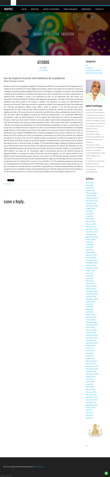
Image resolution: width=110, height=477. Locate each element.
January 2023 (91, 289)
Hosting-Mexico (39, 467)
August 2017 (90, 407)
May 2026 (89, 185)
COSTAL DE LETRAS (93, 70)
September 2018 (92, 374)
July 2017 (89, 410)
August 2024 (90, 239)
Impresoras (86, 9)
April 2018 (90, 387)
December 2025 (92, 198)
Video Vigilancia (70, 9)
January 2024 (91, 257)
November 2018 (92, 369)
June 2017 (90, 413)
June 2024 (90, 245)
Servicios (35, 9)
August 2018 (90, 376)
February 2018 (91, 392)
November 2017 (92, 400)
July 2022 (89, 304)
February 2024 (91, 255)
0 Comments (43, 70)
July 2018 (89, 379)
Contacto (99, 9)
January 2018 (91, 395)
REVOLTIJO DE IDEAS (94, 73)
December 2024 (92, 229)
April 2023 (90, 281)
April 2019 (90, 356)
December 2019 (92, 335)
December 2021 (92, 322)
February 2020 (91, 330)
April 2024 (90, 250)
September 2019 (92, 343)
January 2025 (91, 226)
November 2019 (92, 338)
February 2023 (91, 286)
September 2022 (92, 299)
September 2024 (92, 237)
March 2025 (90, 221)
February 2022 (91, 317)
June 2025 (90, 214)
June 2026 (90, 183)
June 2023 (90, 276)
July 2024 (89, 242)
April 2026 (90, 188)
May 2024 (89, 247)
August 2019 (90, 345)
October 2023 (91, 265)
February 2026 (91, 193)
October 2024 (91, 234)
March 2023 (90, 283)
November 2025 (92, 201)
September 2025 (92, 206)
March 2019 (90, 358)
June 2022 (90, 307)
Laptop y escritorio (51, 9)
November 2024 (92, 232)
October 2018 (91, 371)
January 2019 (91, 363)
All (87, 65)
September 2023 (92, 268)
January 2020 (91, 332)
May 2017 (89, 415)
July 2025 (89, 211)
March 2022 (90, 314)
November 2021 (92, 325)
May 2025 (89, 216)
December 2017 (92, 397)
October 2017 (91, 402)
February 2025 (91, 224)
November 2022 (92, 294)
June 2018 (90, 382)
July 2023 (89, 273)
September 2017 (92, 405)
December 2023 (92, 260)
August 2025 (90, 208)
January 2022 (91, 320)
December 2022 (92, 291)
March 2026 (90, 190)
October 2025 (91, 203)
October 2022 (91, 296)
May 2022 (89, 309)
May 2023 (89, 278)
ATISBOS (43, 62)
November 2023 (92, 263)
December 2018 (92, 366)
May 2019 (89, 353)
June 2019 (90, 351)
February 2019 (91, 361)
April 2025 (90, 219)
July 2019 (89, 348)
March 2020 (90, 327)
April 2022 (90, 312)
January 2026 (91, 195)
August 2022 (90, 301)
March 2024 (90, 252)
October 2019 (91, 340)
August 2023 (90, 270)
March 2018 (90, 389)
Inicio (24, 9)
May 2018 (89, 384)
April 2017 (90, 418)
